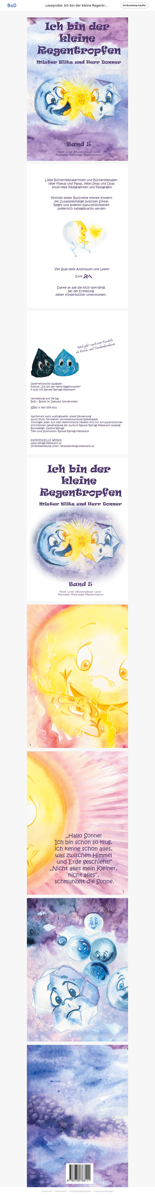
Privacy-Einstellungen (103, 1191)
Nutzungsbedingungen (80, 1191)
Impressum (47, 1191)
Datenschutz (61, 1191)
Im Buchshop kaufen (134, 5)
